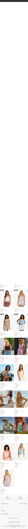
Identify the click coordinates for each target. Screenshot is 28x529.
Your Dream (21, 437)
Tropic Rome (7, 358)
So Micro (21, 286)
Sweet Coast (7, 310)
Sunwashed (21, 463)
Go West (7, 411)
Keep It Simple (21, 310)
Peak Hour (21, 411)
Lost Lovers (21, 334)
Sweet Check (7, 334)
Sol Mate (7, 286)
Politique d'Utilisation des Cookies (20, 526)
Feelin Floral (21, 384)
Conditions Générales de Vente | (13, 525)
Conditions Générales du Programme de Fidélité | (9, 526)
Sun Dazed (7, 463)
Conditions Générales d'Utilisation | (21, 525)
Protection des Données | (5, 525)
